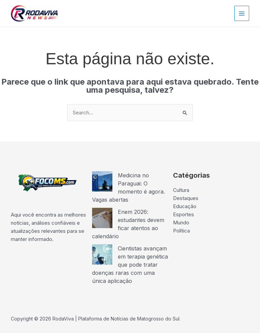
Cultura (181, 190)
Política (181, 230)
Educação (184, 206)
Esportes (183, 214)
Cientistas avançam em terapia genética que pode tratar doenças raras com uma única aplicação (130, 264)
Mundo (181, 222)
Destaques (185, 198)
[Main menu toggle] (242, 13)
